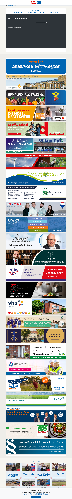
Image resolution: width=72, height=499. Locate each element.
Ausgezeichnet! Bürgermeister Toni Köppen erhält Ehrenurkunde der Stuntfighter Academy (43, 474)
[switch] (9, 18)
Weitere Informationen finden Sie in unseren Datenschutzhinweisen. (36, 494)
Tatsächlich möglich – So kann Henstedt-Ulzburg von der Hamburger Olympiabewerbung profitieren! (13, 475)
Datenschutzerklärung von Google (41, 22)
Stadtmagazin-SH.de (9, 5)
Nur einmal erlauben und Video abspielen (14, 27)
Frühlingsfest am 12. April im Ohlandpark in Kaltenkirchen (28, 474)
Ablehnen (33, 496)
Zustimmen (38, 496)
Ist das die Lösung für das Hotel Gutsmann (58, 474)
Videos (15, 5)
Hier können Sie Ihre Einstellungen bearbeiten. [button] (36, 493)
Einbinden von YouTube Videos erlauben (20, 18)
